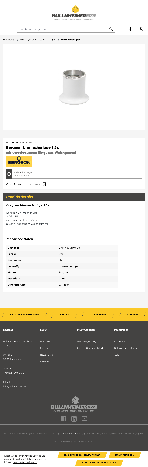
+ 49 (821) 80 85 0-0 (13, 372)
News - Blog (46, 354)
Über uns (45, 341)
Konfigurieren (124, 455)
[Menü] (7, 28)
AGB (116, 354)
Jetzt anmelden (21, 175)
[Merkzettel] (129, 29)
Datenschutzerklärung (126, 348)
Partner (44, 348)
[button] (74, 239)
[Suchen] (111, 29)
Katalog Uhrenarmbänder (91, 348)
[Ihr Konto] (141, 29)
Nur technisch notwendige (82, 455)
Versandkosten (68, 433)
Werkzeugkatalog (86, 341)
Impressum (120, 341)
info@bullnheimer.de (14, 386)
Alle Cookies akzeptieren (99, 462)
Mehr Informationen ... (25, 462)
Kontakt (44, 361)
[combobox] (62, 29)
